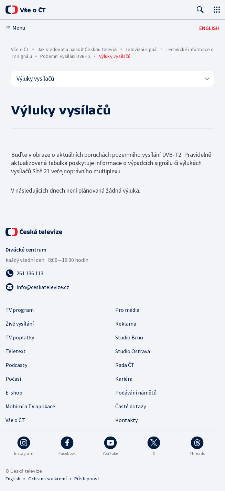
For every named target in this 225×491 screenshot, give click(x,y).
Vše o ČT (20, 49)
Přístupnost (86, 478)
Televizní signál (142, 49)
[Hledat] (200, 9)
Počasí (13, 378)
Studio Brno (129, 337)
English (13, 478)
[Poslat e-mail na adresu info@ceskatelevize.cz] (112, 287)
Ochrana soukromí (47, 478)
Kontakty (126, 420)
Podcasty (16, 364)
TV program (20, 309)
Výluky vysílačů (114, 78)
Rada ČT (125, 364)
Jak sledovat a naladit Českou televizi (78, 49)
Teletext (16, 351)
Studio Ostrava (132, 351)
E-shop (14, 392)
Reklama (125, 323)
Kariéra (123, 378)
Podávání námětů (136, 392)
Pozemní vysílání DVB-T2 (65, 56)
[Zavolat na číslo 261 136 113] (112, 273)
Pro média (127, 309)
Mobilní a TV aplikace (30, 406)
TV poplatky (20, 337)
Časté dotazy (130, 406)
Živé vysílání (20, 323)
